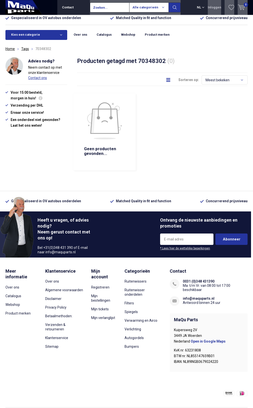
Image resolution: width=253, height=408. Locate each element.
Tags (25, 53)
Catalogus (104, 38)
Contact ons (37, 82)
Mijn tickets (100, 283)
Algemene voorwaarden (64, 264)
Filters (129, 277)
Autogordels (134, 312)
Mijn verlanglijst (103, 292)
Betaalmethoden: (58, 290)
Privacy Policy (55, 282)
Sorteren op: (188, 84)
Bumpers (132, 321)
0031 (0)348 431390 (198, 256)
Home (10, 53)
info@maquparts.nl (198, 273)
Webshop (128, 38)
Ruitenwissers (136, 256)
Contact (68, 7)
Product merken (157, 38)
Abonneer (231, 213)
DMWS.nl (82, 395)
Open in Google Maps (208, 316)
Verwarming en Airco (141, 295)
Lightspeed (47, 395)
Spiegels (131, 286)
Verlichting (133, 303)
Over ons (80, 38)
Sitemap (52, 321)
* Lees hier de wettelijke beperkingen (185, 222)
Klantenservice (56, 312)
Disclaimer (53, 273)
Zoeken (175, 7)
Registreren (100, 261)
